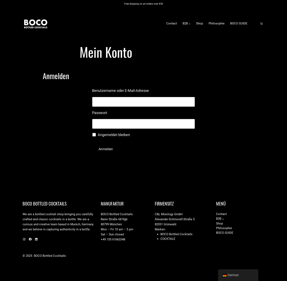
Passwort (110, 112)
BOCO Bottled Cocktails (76, 23)
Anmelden (106, 149)
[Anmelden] (255, 23)
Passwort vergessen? (109, 161)
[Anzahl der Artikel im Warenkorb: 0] (261, 24)
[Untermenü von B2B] (189, 23)
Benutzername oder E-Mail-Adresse (130, 90)
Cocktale (167, 239)
